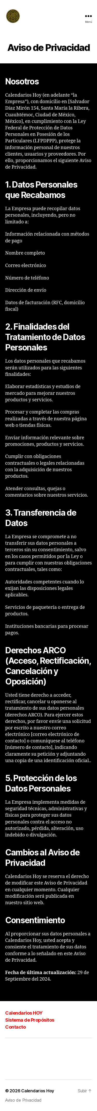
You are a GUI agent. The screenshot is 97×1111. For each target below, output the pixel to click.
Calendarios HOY (24, 1013)
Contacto (15, 1027)
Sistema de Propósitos (29, 1020)
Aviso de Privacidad (23, 1100)
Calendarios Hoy (37, 1090)
